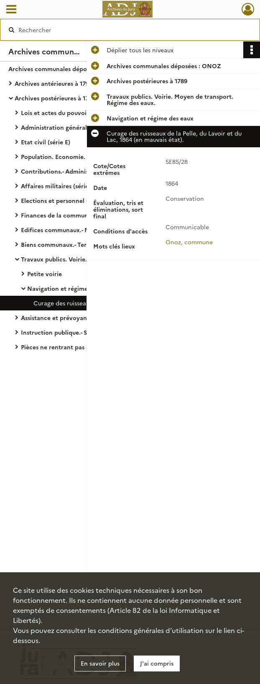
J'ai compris (156, 663)
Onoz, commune (189, 242)
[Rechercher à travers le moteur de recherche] (121, 30)
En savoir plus (100, 663)
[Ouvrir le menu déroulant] (11, 10)
